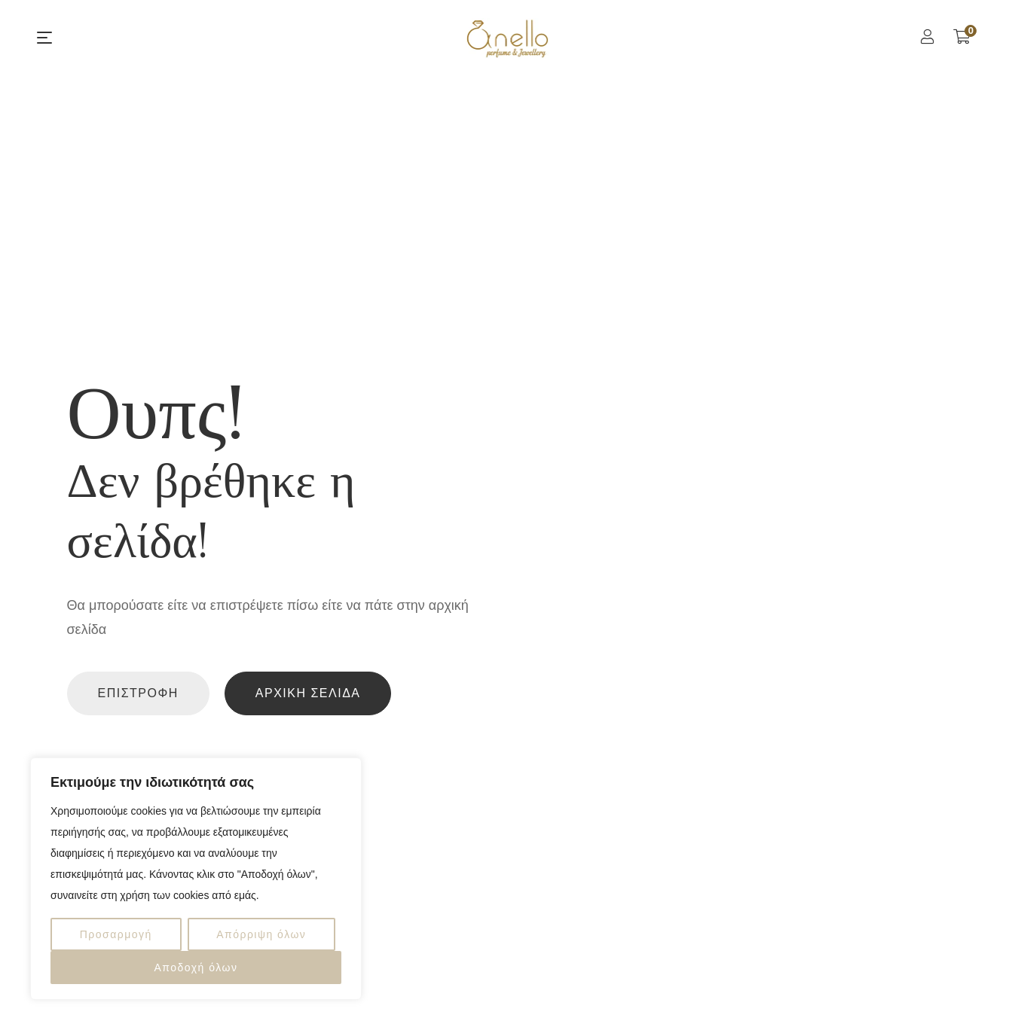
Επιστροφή (138, 693)
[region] (196, 878)
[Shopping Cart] (962, 37)
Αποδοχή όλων (195, 967)
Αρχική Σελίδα (308, 693)
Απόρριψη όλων (261, 934)
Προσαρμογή (116, 934)
